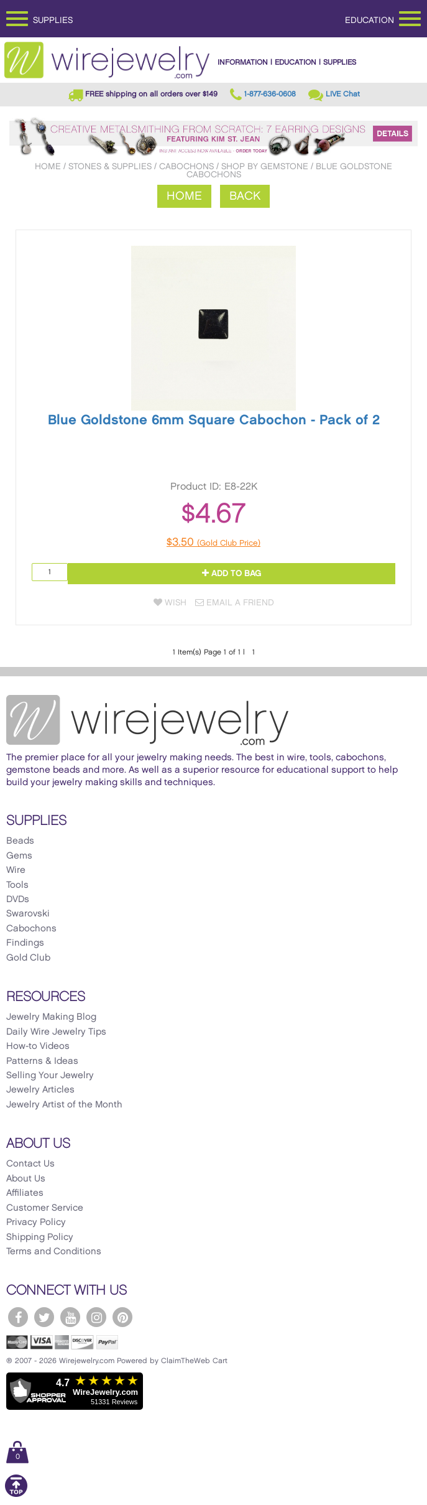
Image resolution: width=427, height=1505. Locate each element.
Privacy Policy (36, 1222)
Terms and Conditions (53, 1251)
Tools (17, 885)
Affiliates (25, 1193)
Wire (15, 870)
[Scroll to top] (16, 1494)
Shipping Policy (39, 1237)
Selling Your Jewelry (50, 1075)
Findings (25, 943)
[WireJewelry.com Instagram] (96, 1317)
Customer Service (44, 1208)
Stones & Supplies (110, 166)
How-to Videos (38, 1046)
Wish (170, 603)
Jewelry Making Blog (51, 1017)
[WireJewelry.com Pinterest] (122, 1317)
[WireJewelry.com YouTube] (70, 1317)
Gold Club (28, 958)
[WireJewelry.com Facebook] (18, 1317)
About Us (25, 1179)
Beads (20, 841)
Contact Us (30, 1164)
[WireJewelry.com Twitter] (44, 1317)
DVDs (17, 899)
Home (48, 166)
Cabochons (186, 166)
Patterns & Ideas (42, 1061)
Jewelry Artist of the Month (64, 1105)
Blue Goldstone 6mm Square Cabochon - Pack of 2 (214, 420)
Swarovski (28, 914)
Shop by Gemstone (264, 166)
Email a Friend (234, 603)
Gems (19, 856)
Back (244, 196)
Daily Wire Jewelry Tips (56, 1032)
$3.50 (213, 542)
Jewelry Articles (40, 1090)
